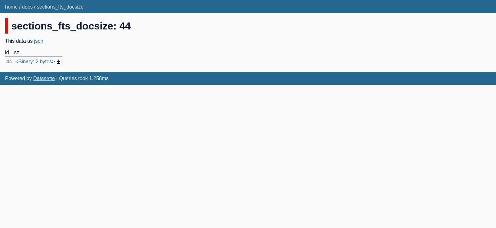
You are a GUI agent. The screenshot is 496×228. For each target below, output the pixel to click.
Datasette (44, 78)
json (38, 41)
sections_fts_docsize (60, 7)
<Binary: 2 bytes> (35, 61)
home (11, 7)
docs (27, 7)
